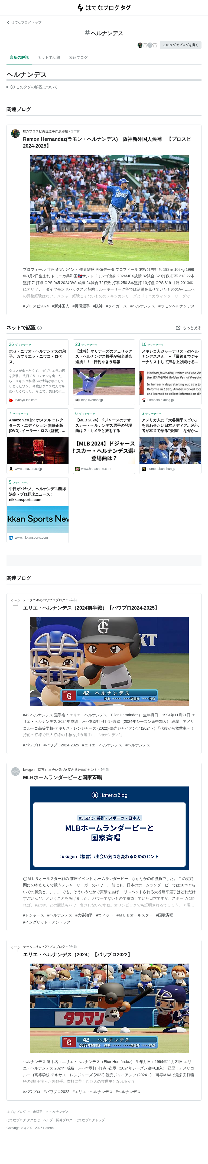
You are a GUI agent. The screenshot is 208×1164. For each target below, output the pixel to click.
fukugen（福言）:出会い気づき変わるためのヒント (60, 770)
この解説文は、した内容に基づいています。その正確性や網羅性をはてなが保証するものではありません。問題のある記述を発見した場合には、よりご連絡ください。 (32, 88)
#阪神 (98, 306)
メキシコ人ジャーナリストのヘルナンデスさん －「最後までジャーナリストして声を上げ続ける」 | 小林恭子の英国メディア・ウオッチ (170, 357)
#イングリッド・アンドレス (47, 922)
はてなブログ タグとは (23, 1120)
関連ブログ (78, 57)
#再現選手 (81, 306)
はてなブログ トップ (23, 22)
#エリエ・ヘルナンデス (102, 745)
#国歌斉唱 (164, 915)
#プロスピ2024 (36, 306)
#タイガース (116, 306)
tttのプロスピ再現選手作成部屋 (45, 131)
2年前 (75, 131)
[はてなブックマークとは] (39, 327)
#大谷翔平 (84, 915)
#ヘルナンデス (142, 306)
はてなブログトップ (90, 1120)
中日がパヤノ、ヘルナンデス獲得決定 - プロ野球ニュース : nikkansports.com (37, 494)
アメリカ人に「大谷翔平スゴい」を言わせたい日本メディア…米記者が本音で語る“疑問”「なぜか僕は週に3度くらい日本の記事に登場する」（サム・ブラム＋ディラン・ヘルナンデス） (170, 426)
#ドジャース (33, 915)
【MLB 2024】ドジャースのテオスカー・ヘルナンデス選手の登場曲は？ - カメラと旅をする (103, 425)
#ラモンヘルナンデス (176, 306)
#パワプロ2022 (56, 1092)
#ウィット (104, 915)
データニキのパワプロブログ (44, 600)
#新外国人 (60, 306)
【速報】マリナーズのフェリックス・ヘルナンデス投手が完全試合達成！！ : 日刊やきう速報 (103, 356)
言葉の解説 (19, 57)
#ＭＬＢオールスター (134, 915)
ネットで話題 (48, 57)
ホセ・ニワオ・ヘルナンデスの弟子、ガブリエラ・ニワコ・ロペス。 (37, 356)
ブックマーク (20, 344)
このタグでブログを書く (181, 45)
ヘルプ (48, 1120)
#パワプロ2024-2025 (61, 745)
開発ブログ (64, 1120)
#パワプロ (31, 745)
